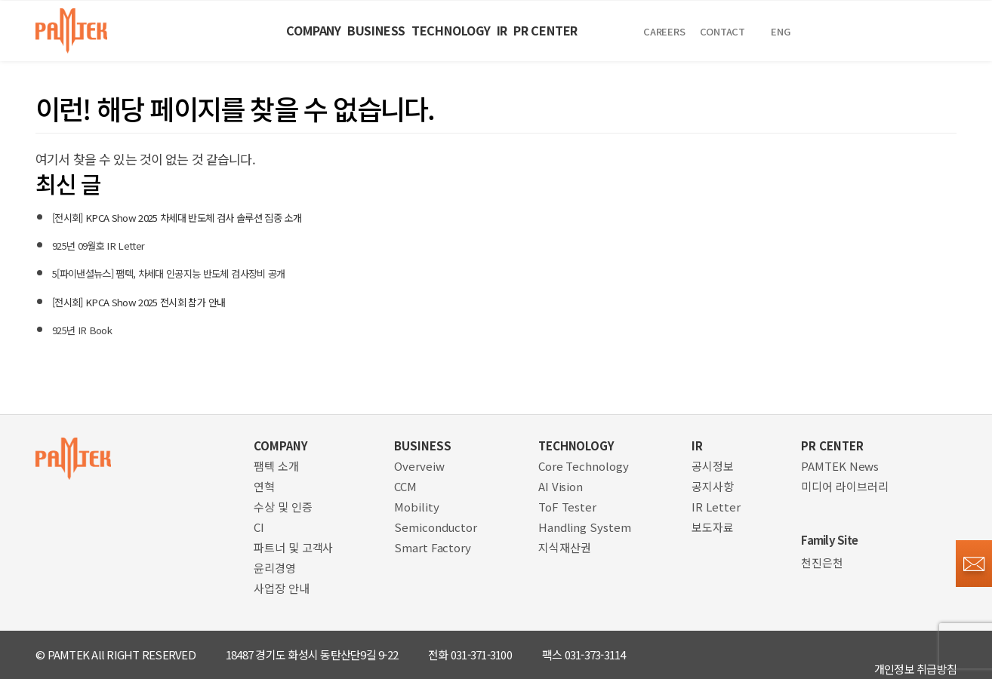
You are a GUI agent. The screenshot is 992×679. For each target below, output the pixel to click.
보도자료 (713, 527)
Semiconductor (435, 527)
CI (259, 527)
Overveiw (419, 466)
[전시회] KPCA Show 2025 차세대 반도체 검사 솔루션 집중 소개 (216, 216)
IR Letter (716, 507)
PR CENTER (632, 30)
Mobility (416, 507)
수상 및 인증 (283, 507)
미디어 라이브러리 (844, 486)
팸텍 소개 (276, 466)
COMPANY (205, 30)
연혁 (264, 486)
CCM (405, 486)
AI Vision (560, 486)
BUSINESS (317, 30)
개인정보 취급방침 (915, 654)
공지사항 (713, 486)
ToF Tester (567, 507)
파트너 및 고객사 (293, 547)
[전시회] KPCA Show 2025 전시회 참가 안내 (165, 300)
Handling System (584, 527)
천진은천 (822, 562)
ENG (912, 31)
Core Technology (583, 466)
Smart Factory (432, 547)
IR (540, 30)
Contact (855, 31)
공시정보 (713, 466)
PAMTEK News (840, 466)
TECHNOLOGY (440, 30)
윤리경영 (275, 568)
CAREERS (786, 31)
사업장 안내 (281, 588)
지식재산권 (564, 547)
